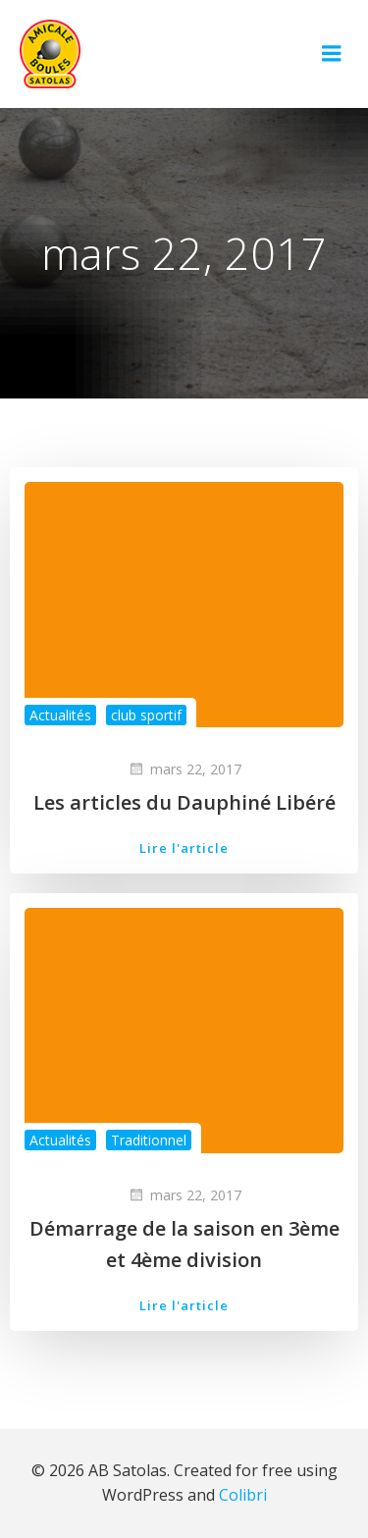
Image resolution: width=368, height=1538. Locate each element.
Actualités (60, 715)
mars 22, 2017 (184, 769)
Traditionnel (148, 1140)
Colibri (243, 1495)
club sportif (146, 715)
